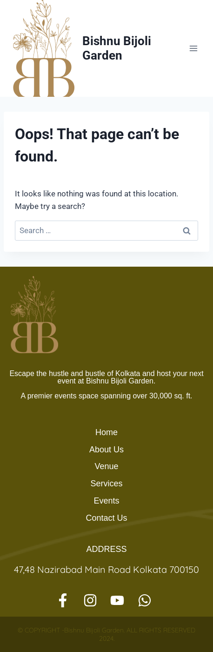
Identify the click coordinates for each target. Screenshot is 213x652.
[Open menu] (193, 48)
